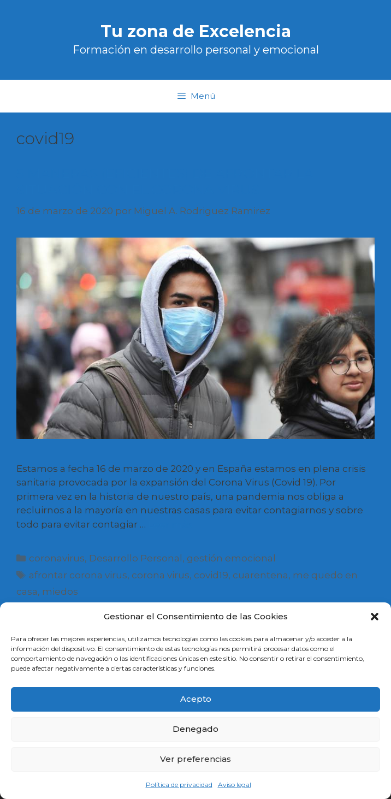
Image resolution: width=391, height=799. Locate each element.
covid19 (211, 575)
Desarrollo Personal (135, 558)
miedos (60, 591)
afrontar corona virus (78, 575)
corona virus (160, 575)
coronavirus (57, 558)
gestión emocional (231, 558)
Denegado (195, 729)
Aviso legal (234, 784)
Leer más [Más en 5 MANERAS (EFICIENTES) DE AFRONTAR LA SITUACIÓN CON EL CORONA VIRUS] (170, 524)
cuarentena (260, 575)
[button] (374, 616)
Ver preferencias (195, 759)
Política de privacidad (179, 784)
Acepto (195, 699)
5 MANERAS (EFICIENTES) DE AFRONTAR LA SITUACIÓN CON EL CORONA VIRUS (164, 181)
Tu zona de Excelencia (195, 31)
